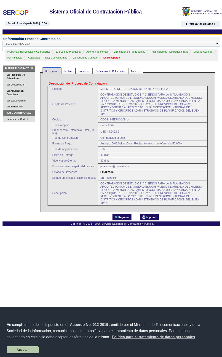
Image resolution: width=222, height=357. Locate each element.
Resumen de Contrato (18, 119)
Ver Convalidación (16, 84)
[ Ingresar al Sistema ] (200, 23)
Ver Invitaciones (15, 106)
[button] (153, 337)
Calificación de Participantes (129, 51)
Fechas (68, 71)
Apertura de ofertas (97, 51)
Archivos (135, 71)
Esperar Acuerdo (203, 51)
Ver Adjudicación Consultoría (15, 93)
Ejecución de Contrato (85, 57)
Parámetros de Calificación (110, 71)
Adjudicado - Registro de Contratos (47, 57)
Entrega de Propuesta (68, 51)
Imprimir (149, 217)
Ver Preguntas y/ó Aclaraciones (16, 77)
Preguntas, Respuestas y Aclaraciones (28, 51)
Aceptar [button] (22, 350)
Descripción (52, 71)
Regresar (121, 217)
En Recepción (111, 57)
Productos (84, 71)
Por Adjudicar (14, 57)
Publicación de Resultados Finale (169, 51)
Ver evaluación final (17, 100)
